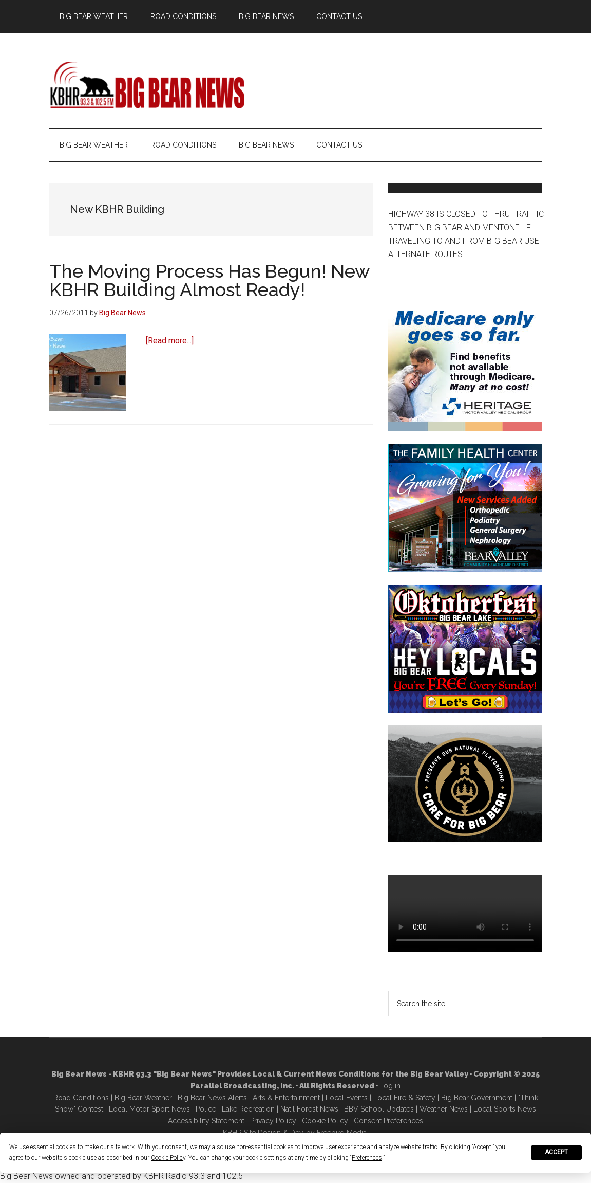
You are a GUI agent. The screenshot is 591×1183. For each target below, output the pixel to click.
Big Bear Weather (143, 1098)
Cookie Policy (325, 1121)
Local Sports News (504, 1109)
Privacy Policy (273, 1121)
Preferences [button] (367, 1157)
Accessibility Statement (206, 1121)
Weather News (444, 1109)
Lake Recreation (248, 1109)
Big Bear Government (476, 1098)
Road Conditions (81, 1098)
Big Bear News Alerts (212, 1098)
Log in (390, 1086)
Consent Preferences (388, 1121)
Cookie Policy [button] (168, 1157)
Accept (556, 1152)
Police (206, 1109)
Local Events (347, 1098)
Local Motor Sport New (147, 1109)
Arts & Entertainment (286, 1098)
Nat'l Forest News (309, 1109)
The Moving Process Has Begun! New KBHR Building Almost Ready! (209, 280)
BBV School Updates (379, 1109)
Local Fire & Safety (404, 1098)
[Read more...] (170, 340)
